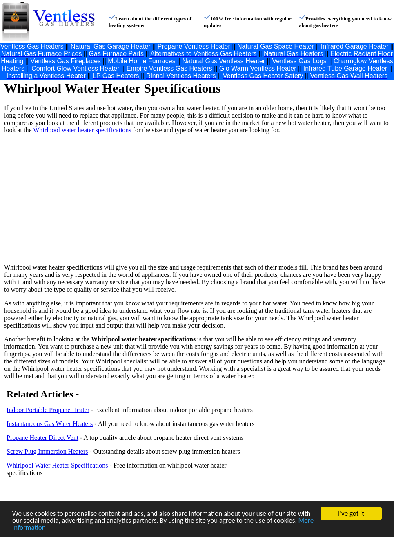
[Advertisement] (127, 199)
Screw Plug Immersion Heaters (47, 451)
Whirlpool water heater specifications (82, 130)
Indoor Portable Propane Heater (48, 409)
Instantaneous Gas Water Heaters (50, 423)
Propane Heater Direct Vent (42, 437)
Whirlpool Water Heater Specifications (57, 465)
